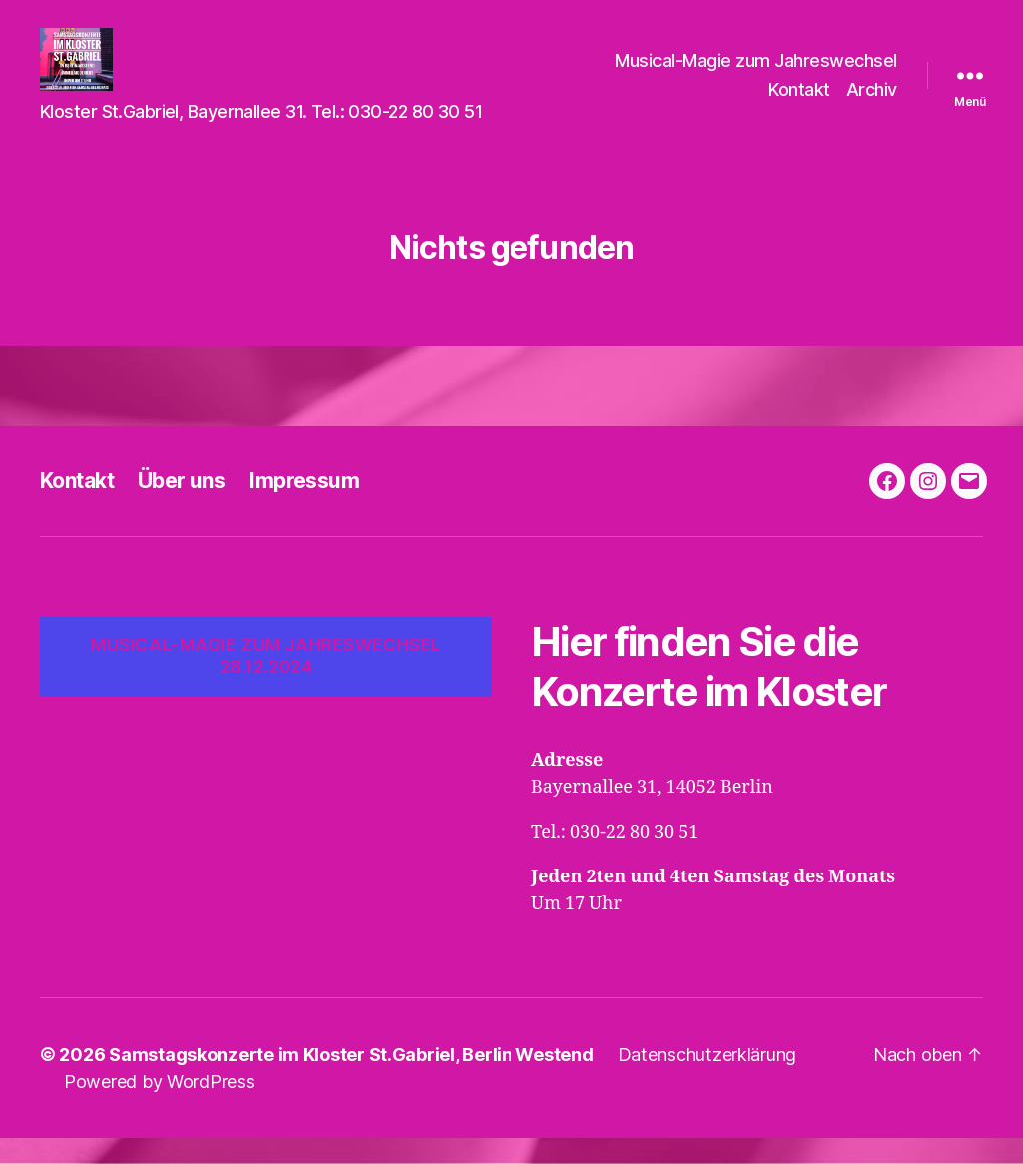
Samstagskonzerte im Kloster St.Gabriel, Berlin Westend (351, 1080)
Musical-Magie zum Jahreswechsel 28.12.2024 (266, 682)
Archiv (871, 103)
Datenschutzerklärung (707, 1080)
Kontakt (799, 103)
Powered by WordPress (159, 1107)
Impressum (304, 506)
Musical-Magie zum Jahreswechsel (756, 73)
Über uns (181, 506)
